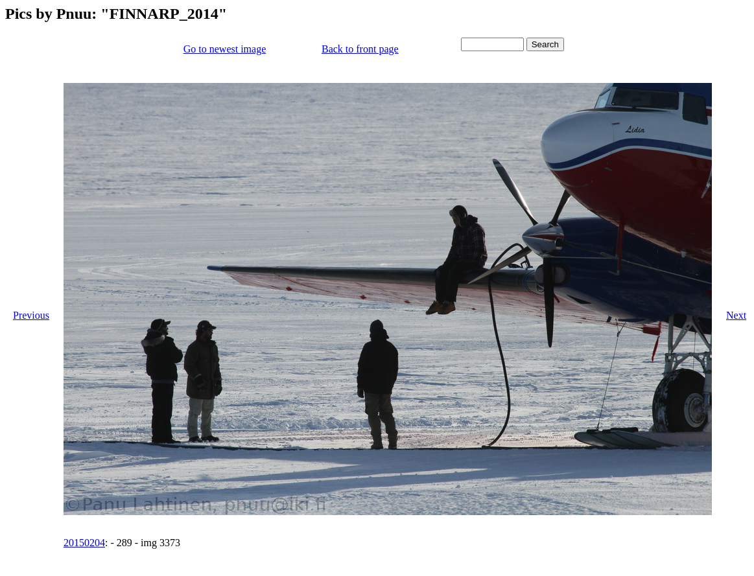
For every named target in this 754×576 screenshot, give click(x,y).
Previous (31, 315)
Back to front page (360, 48)
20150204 (84, 542)
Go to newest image (224, 48)
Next (736, 315)
